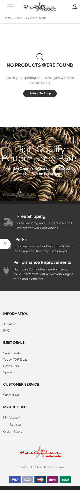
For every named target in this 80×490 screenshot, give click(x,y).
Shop (18, 18)
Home (7, 18)
